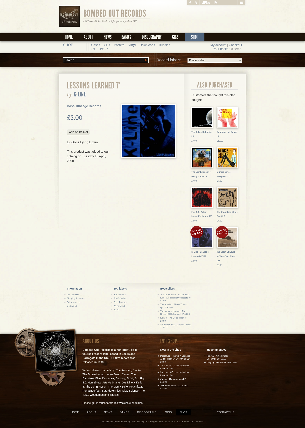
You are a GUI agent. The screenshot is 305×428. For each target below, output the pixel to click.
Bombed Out (120, 294)
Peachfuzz (135, 386)
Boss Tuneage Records (84, 106)
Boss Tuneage (120, 302)
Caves (126, 374)
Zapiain (114, 394)
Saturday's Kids (111, 390)
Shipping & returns (76, 298)
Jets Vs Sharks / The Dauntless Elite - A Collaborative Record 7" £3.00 (175, 297)
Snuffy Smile (120, 298)
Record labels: (199, 60)
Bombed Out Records (114, 13)
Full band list (73, 294)
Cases (95, 45)
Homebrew (94, 382)
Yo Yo (116, 309)
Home (69, 37)
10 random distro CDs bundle (174, 385)
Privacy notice (73, 302)
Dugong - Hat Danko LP (218, 362)
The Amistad (123, 370)
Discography (152, 37)
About (88, 37)
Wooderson (96, 394)
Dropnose (108, 378)
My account (218, 45)
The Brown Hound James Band (101, 374)
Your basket (221, 49)
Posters (119, 45)
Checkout (235, 45)
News (108, 37)
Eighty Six (132, 378)
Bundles (164, 45)
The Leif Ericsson (95, 386)
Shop (195, 37)
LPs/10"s (103, 49)
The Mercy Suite (118, 386)
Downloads (147, 45)
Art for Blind (119, 306)
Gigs (175, 37)
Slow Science (130, 390)
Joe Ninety (128, 382)
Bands (124, 412)
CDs (107, 45)
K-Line (80, 94)
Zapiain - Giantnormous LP (173, 379)
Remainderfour (91, 390)
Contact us (72, 306)
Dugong (120, 378)
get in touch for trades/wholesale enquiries (117, 402)
